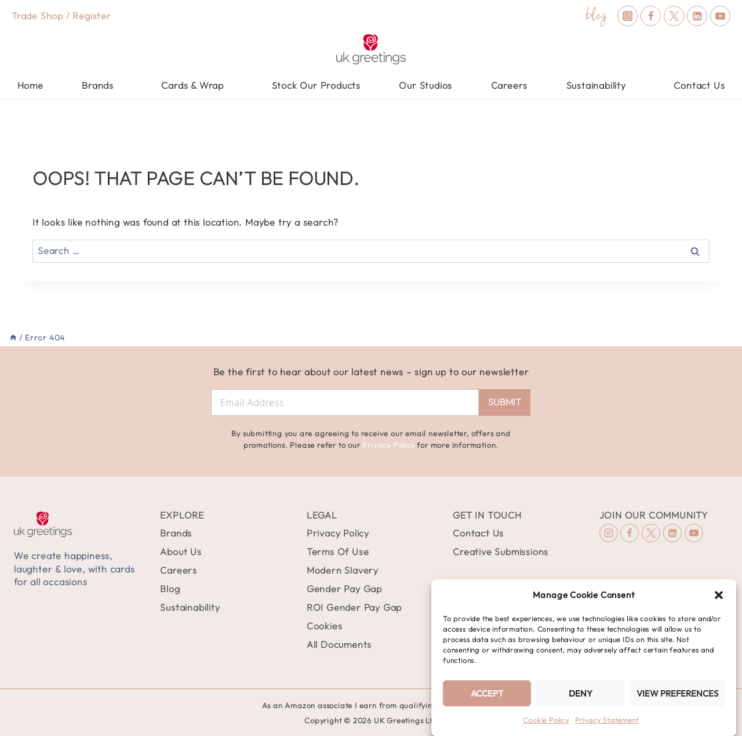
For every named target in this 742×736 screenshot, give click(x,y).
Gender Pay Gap (344, 588)
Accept (487, 693)
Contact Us (699, 85)
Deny (580, 693)
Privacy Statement (607, 720)
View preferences (677, 693)
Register (91, 15)
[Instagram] (627, 16)
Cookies (325, 626)
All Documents (339, 644)
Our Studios (425, 85)
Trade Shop (37, 15)
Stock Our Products (316, 85)
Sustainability (190, 607)
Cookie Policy (546, 720)
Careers (509, 85)
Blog (170, 588)
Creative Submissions (500, 551)
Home (30, 85)
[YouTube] (720, 16)
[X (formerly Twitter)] (674, 16)
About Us (180, 551)
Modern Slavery (343, 570)
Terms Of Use (338, 551)
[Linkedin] (697, 16)
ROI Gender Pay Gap (354, 607)
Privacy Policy (388, 444)
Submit (504, 402)
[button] (719, 595)
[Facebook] (651, 16)
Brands (176, 533)
